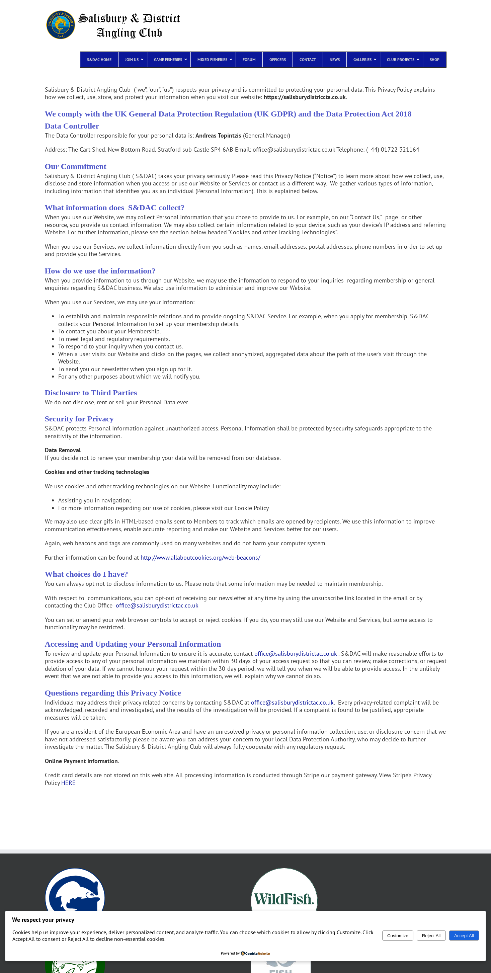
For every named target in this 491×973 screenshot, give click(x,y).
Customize (397, 935)
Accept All (464, 935)
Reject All (431, 935)
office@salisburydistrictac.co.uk (157, 605)
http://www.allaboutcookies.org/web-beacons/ (200, 557)
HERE (68, 783)
